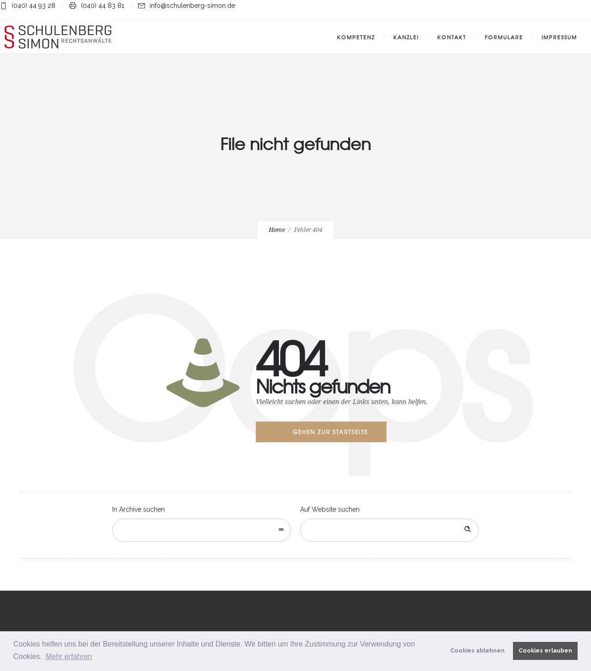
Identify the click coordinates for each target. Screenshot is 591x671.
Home (277, 229)
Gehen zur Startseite (330, 432)
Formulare (504, 37)
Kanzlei (406, 37)
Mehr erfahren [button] (69, 656)
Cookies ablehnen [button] (477, 650)
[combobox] (201, 530)
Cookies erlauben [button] (545, 650)
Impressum (559, 37)
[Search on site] (389, 530)
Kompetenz (356, 37)
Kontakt (451, 37)
